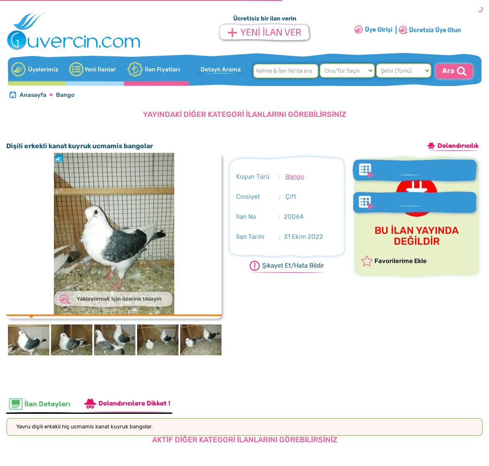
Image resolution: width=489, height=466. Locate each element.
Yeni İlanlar (100, 69)
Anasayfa (33, 95)
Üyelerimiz (43, 69)
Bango (65, 95)
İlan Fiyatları (162, 69)
